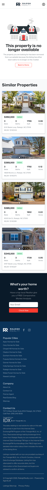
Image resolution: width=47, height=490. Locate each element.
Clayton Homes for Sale (12, 352)
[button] (3, 4)
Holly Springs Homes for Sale (14, 366)
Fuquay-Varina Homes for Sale (15, 359)
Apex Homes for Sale (11, 342)
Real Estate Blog (9, 398)
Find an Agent (8, 394)
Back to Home (23, 65)
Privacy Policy (23, 486)
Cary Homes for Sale (11, 345)
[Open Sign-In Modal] (43, 4)
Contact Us (7, 391)
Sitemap (6, 401)
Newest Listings (9, 376)
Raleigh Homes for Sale (12, 369)
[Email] (23, 304)
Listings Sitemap (9, 486)
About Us (6, 387)
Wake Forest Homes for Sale (14, 373)
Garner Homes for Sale (12, 363)
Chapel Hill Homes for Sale (13, 349)
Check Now (23, 310)
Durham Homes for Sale (12, 356)
